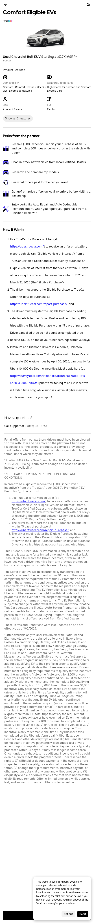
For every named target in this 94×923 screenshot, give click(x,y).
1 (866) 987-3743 (36, 425)
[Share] (88, 4)
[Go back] (5, 4)
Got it (82, 914)
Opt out (68, 914)
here (72, 903)
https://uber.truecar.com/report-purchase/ (38, 304)
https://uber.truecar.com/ (27, 246)
